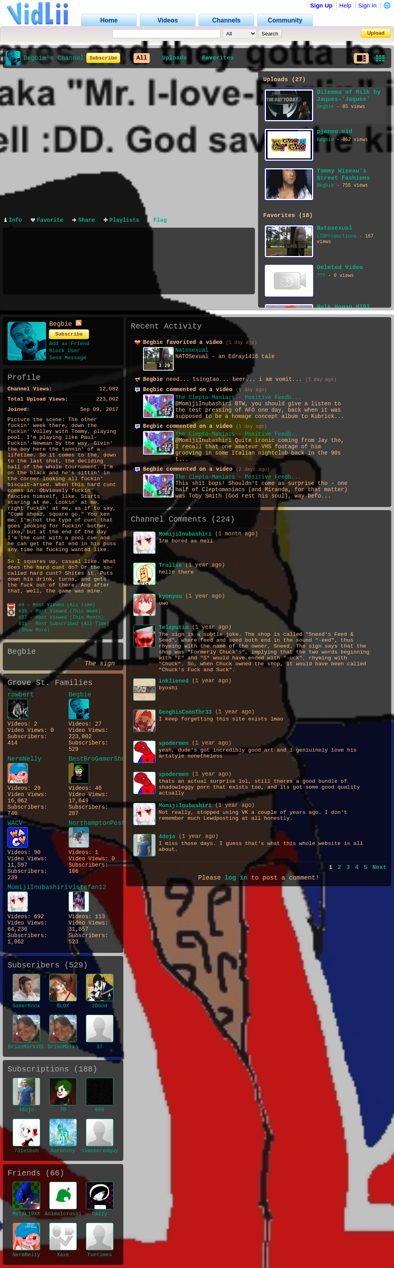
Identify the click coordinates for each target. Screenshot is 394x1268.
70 (63, 1110)
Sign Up (321, 5)
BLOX (63, 1006)
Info (13, 220)
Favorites (218, 58)
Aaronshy (63, 1151)
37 (100, 1047)
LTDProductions (337, 236)
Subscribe (103, 58)
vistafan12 (87, 887)
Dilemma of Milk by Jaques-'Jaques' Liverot (349, 96)
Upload (376, 33)
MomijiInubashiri (32, 887)
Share (83, 220)
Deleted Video (340, 267)
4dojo (26, 1110)
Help (345, 5)
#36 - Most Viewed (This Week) (60, 611)
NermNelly (24, 759)
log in (236, 878)
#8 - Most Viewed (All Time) (57, 605)
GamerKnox (26, 1006)
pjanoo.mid (334, 131)
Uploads (174, 58)
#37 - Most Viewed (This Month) (61, 617)
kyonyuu (170, 596)
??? (321, 275)
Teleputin (174, 627)
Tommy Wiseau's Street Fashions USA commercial (343, 175)
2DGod (99, 1006)
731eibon (26, 1151)
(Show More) (34, 630)
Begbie (325, 107)
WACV (14, 823)
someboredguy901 (104, 1151)
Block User (64, 351)
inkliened (174, 681)
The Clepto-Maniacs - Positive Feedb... (238, 397)
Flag (157, 220)
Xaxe (63, 1255)
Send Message (67, 358)
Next (379, 867)
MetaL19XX (26, 1214)
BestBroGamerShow (94, 759)
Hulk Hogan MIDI (343, 307)
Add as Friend (69, 344)
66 (54, 1173)
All (141, 58)
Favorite (47, 220)
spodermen (174, 743)
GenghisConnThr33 (185, 712)
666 (99, 1110)
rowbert (20, 694)
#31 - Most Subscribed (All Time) (64, 624)
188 (85, 1069)
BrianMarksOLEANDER (35, 1047)
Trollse (170, 565)
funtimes (99, 1255)
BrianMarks (63, 1047)
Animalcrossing (66, 1214)
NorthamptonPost (94, 823)
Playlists (121, 220)
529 (76, 965)
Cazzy (99, 1214)
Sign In (367, 5)
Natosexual (334, 228)
